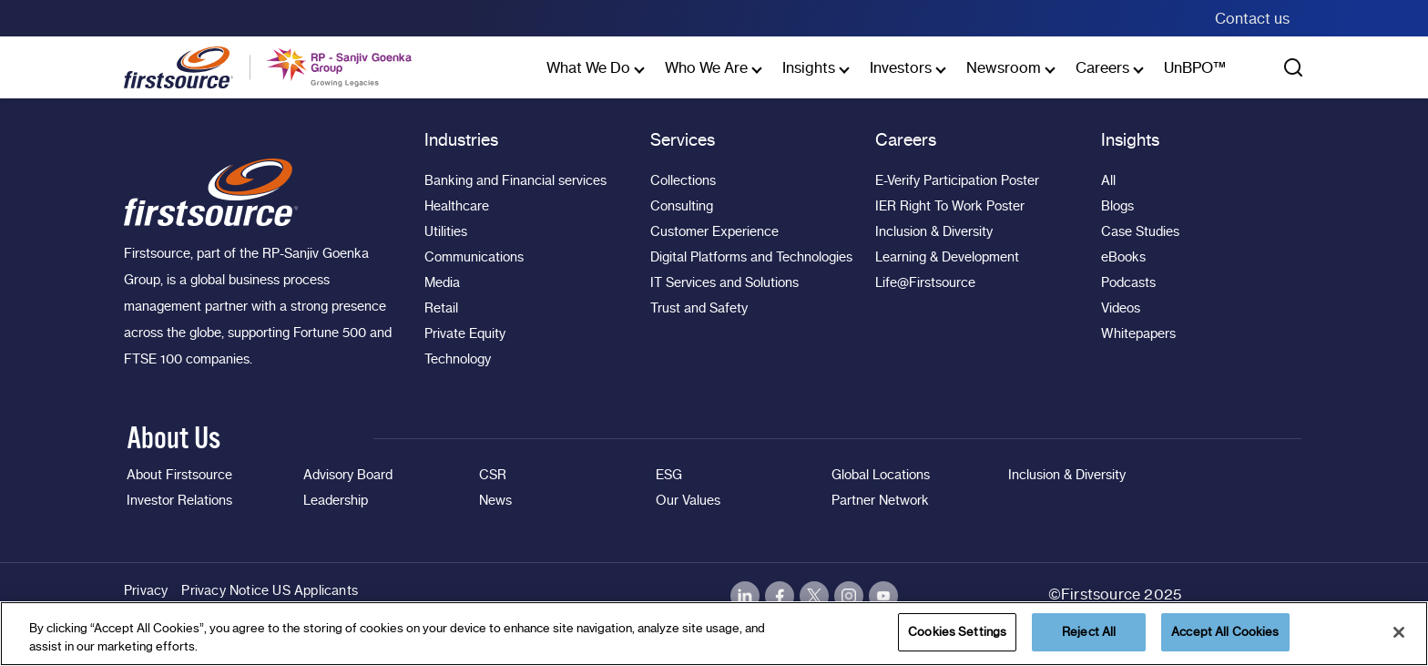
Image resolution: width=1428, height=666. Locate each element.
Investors (901, 67)
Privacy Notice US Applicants (269, 590)
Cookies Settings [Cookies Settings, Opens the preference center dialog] (957, 631)
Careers (1102, 67)
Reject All (1089, 631)
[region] (714, 633)
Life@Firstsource (925, 282)
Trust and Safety (699, 308)
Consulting (681, 206)
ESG (669, 474)
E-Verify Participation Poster (957, 180)
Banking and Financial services (515, 180)
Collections (683, 180)
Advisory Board (348, 474)
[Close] (1399, 632)
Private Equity (464, 333)
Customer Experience (714, 231)
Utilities (445, 231)
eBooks (1123, 257)
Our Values (688, 500)
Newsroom (1003, 67)
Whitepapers (1138, 333)
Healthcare (456, 206)
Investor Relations (179, 500)
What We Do (588, 67)
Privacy (146, 590)
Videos (1120, 308)
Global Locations (880, 474)
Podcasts (1128, 282)
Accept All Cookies (1225, 631)
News (495, 500)
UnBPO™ (1195, 67)
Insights (808, 67)
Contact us (1252, 18)
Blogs (1117, 206)
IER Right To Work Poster (950, 206)
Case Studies (1140, 231)
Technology (457, 359)
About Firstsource (179, 474)
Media (442, 282)
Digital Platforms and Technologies (751, 257)
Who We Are (706, 67)
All (1108, 180)
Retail (441, 308)
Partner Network (880, 500)
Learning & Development (947, 257)
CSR (492, 474)
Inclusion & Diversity (934, 231)
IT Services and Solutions (724, 282)
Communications (474, 257)
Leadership (335, 500)
